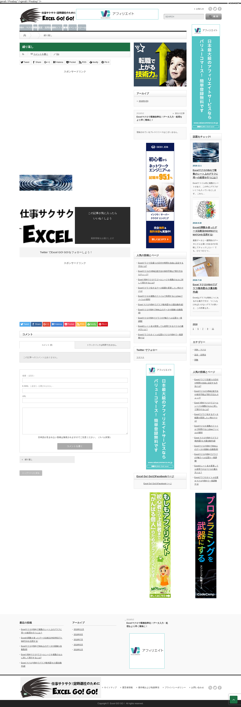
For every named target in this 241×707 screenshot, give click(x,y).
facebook (220, 9)
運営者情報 (127, 687)
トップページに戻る (31, 473)
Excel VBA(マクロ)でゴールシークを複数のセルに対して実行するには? (206, 406)
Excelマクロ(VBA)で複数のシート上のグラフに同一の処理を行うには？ (205, 174)
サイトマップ (110, 687)
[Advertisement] (75, 97)
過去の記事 (180, 113)
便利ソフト (57, 27)
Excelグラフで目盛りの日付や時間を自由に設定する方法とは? (206, 382)
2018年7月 (78, 639)
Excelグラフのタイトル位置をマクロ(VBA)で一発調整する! (206, 480)
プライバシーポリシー (175, 687)
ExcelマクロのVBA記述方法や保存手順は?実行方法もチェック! (206, 394)
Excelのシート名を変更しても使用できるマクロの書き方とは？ (206, 469)
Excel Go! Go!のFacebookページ (155, 476)
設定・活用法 (44, 27)
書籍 (65, 27)
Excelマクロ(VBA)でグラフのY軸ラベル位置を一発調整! (206, 457)
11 (213, 329)
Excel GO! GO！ (118, 703)
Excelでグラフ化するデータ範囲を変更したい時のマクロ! (206, 417)
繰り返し (29, 459)
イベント (72, 27)
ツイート (140, 357)
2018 (195, 324)
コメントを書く (40, 54)
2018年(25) (144, 101)
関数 (35, 27)
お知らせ (200, 9)
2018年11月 (79, 629)
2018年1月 (78, 649)
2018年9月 (78, 634)
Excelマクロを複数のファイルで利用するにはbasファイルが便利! (206, 429)
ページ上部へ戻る (233, 699)
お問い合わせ (197, 687)
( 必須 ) (28, 376)
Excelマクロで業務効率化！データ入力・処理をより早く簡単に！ (159, 118)
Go (57, 54)
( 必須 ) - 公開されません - (37, 386)
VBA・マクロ (26, 27)
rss (210, 9)
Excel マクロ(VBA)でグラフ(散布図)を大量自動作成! (160, 304)
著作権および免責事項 (148, 687)
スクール (82, 27)
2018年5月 (78, 645)
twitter (215, 9)
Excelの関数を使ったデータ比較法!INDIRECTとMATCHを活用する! (205, 231)
